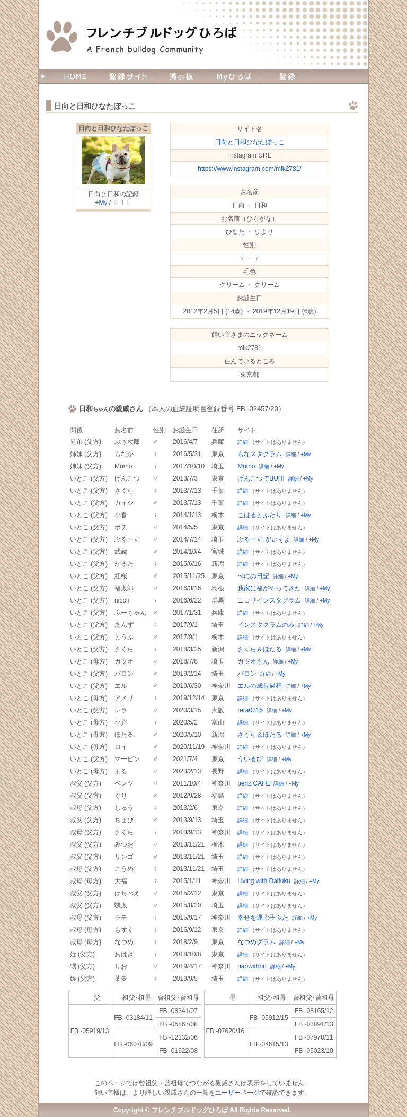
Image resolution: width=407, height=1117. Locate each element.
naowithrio (252, 966)
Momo (246, 466)
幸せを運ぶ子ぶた (262, 917)
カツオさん (253, 661)
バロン (246, 673)
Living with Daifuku (263, 881)
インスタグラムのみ (266, 625)
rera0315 (250, 710)
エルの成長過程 (259, 686)
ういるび (250, 759)
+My (101, 202)
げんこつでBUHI (261, 478)
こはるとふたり (259, 515)
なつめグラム (256, 942)
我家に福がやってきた (269, 588)
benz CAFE (253, 783)
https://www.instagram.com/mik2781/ (249, 168)
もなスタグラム (259, 454)
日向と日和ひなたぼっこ (113, 128)
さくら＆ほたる (259, 649)
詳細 (242, 442)
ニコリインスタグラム (269, 600)
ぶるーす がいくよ (263, 539)
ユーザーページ (237, 1092)
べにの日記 (253, 576)
